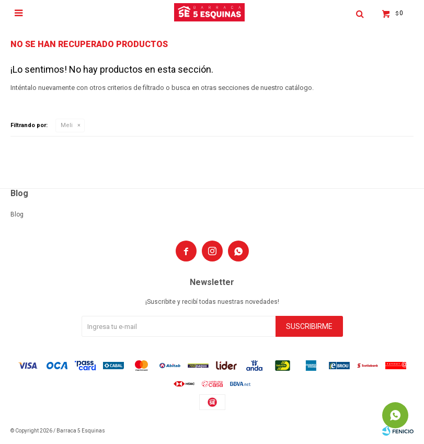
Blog (17, 214)
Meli (67, 125)
